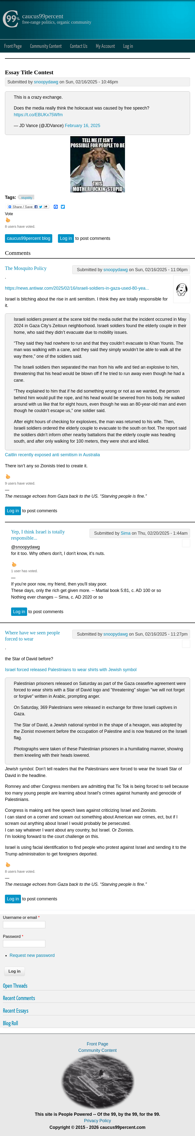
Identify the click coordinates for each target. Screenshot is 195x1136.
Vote (9, 213)
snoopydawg (46, 81)
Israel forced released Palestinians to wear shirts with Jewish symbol (71, 669)
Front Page (13, 46)
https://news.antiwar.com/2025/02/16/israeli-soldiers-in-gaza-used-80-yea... (77, 288)
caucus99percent (42, 16)
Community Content (46, 46)
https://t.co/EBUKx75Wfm (38, 114)
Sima (125, 533)
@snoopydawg (25, 547)
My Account (105, 46)
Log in (128, 46)
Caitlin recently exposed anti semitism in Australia (52, 454)
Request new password (32, 955)
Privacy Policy (97, 1120)
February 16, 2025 (82, 125)
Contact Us (79, 46)
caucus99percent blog (28, 238)
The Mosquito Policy (26, 268)
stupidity (26, 198)
